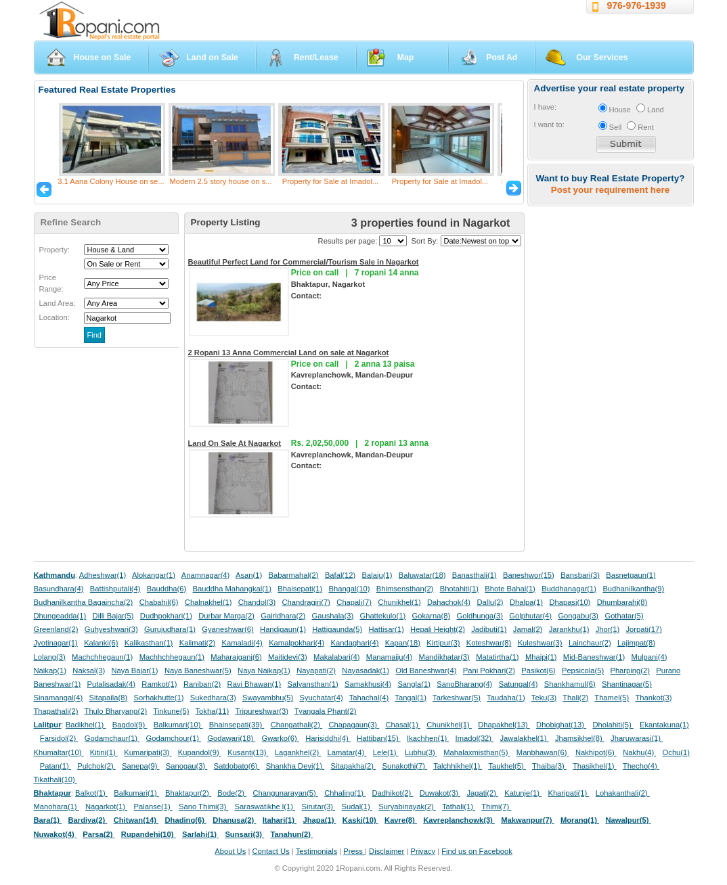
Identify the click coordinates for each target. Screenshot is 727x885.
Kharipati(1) (568, 793)
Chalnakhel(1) (208, 602)
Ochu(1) (676, 752)
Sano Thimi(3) (203, 806)
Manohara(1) (56, 806)
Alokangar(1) (153, 575)
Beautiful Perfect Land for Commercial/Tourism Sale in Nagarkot (303, 262)
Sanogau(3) (187, 766)
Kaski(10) (360, 820)
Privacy (422, 851)
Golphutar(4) (530, 616)
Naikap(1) (50, 670)
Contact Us (270, 851)
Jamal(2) (528, 629)
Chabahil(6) (159, 602)
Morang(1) (579, 820)
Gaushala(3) (333, 616)
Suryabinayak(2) (407, 806)
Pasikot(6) (538, 670)
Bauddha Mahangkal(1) (232, 589)
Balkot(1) (91, 793)
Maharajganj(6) (236, 657)
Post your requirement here (610, 190)
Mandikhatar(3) (444, 657)
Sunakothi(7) (404, 766)
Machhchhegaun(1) (171, 657)
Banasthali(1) (474, 575)
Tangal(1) (410, 698)
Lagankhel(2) (298, 752)
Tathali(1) (458, 806)
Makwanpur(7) (527, 820)
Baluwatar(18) (422, 575)
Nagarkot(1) (106, 806)
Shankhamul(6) (570, 684)
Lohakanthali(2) (623, 793)
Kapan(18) (402, 643)
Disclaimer (386, 851)
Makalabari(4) (336, 657)
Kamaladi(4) (241, 643)
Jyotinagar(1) (56, 643)
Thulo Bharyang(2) (116, 711)
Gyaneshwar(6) (227, 629)
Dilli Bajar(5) (113, 616)
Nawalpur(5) (628, 820)
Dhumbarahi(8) (622, 602)
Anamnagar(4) (205, 575)
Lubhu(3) (421, 752)
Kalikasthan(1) (149, 643)
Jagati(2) (482, 793)
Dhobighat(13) (561, 725)
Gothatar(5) (623, 616)
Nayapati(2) (316, 670)
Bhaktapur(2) (188, 793)
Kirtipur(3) (443, 643)
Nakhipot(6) (596, 752)
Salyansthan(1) (312, 684)
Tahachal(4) (369, 698)
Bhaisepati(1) (300, 589)
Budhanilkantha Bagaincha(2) (83, 602)
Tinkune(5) (171, 711)
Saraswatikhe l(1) (265, 806)
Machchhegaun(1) (102, 657)
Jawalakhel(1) (524, 738)
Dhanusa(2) (234, 820)
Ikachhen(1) (428, 738)
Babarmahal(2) (294, 575)
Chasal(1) (402, 725)
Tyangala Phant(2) (325, 711)
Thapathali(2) (56, 711)
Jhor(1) (607, 629)
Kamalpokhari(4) (296, 643)
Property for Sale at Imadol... (330, 181)
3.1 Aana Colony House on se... (111, 181)
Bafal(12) (340, 575)
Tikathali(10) (55, 779)
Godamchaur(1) (112, 738)
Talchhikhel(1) (457, 766)
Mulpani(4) (649, 657)
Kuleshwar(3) (540, 643)
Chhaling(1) (345, 793)
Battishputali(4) (115, 589)
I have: (545, 107)
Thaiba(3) (549, 766)
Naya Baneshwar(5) (198, 670)
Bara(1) (48, 820)
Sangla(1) (414, 684)
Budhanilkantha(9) (633, 589)
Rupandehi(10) (148, 834)
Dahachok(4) (448, 602)
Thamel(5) (611, 698)
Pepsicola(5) (583, 670)
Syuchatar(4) (321, 698)
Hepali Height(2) (437, 629)
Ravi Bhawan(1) (254, 684)
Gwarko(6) (280, 738)
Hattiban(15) (379, 738)
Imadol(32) (475, 738)
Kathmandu (55, 575)
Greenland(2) (56, 629)
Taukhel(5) (506, 766)
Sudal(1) (357, 806)
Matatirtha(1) (497, 657)
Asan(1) (249, 575)
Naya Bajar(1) (135, 670)
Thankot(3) (653, 698)
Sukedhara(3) (213, 698)
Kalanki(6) (101, 643)
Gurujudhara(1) (170, 629)
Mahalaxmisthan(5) (476, 752)
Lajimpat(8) (636, 643)
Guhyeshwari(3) (111, 629)
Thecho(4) (641, 766)
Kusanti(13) (247, 752)
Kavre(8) (400, 820)
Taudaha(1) (506, 698)
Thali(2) (575, 698)
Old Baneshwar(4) (425, 670)
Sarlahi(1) (200, 834)
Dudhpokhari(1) (166, 616)
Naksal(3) (88, 670)
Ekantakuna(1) (664, 725)
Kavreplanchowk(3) (459, 820)
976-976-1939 (636, 5)
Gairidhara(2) (283, 616)
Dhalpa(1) (526, 602)
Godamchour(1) (173, 738)
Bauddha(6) (166, 589)
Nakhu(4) (639, 752)
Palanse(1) (153, 806)
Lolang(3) (50, 657)
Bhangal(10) (349, 589)
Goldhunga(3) (480, 616)
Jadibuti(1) (488, 629)
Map (405, 57)
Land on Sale (212, 57)
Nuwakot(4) (55, 834)
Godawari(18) (231, 738)
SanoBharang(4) (464, 684)
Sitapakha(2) (353, 766)
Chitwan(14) (136, 820)
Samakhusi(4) (368, 684)
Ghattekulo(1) (382, 616)
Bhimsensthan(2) (405, 589)
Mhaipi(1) (541, 657)
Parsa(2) (98, 834)
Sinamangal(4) (58, 698)
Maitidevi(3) (287, 657)
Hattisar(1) (386, 629)
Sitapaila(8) (108, 698)
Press (354, 851)
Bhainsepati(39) (236, 725)
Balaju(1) (377, 575)
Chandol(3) (257, 602)
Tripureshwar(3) (261, 711)
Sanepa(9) (140, 766)
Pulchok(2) (96, 766)
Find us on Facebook (476, 851)
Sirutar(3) (318, 806)
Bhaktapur (52, 793)
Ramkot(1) (159, 684)
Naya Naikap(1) (264, 670)
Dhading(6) (186, 820)
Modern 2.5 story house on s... (220, 181)
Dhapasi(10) (569, 602)
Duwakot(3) (440, 793)
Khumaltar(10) (59, 752)
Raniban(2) (202, 684)
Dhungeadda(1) (60, 616)
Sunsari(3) (244, 834)
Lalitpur (48, 725)
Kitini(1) (104, 752)
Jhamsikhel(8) (579, 738)
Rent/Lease (316, 57)
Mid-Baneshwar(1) (594, 657)
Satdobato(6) (237, 766)
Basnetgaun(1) (630, 575)
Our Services (601, 57)
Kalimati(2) (197, 643)
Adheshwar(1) (103, 575)
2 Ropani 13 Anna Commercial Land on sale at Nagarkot (288, 352)
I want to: (549, 124)
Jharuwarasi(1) (637, 738)
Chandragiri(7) (306, 602)
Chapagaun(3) (353, 725)
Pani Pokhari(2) (489, 670)
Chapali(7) (354, 602)
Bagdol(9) (130, 725)
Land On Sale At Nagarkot (235, 443)
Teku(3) (543, 698)
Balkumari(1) (136, 793)
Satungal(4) (518, 684)
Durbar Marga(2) (226, 616)
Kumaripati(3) (147, 752)
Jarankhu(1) (569, 629)
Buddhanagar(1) (569, 589)
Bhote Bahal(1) (510, 589)
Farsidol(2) (59, 738)
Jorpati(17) (643, 629)
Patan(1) (55, 766)
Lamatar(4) (347, 752)
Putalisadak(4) (111, 684)
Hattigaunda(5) (337, 629)
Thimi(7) (496, 806)
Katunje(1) (523, 793)
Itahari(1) (279, 820)
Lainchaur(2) (590, 643)
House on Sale (102, 57)
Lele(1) (386, 752)
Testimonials (317, 851)
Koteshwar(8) (489, 643)
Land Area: (57, 303)
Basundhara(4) (59, 589)
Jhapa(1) (319, 820)
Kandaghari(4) (355, 643)
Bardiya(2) (88, 820)
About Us (230, 851)
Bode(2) (231, 793)
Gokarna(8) (431, 616)
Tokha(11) (212, 711)
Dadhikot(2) (392, 793)
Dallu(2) (490, 602)
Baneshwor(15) (528, 575)
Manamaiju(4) (389, 657)
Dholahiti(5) (612, 725)
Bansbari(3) (580, 575)
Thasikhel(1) (595, 766)
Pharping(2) (629, 670)
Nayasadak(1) (365, 670)
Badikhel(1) (86, 725)
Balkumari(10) (178, 725)
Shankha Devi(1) (295, 766)
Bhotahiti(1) (459, 589)
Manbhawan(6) (542, 752)
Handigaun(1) (283, 629)
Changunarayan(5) (284, 793)
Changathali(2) (297, 725)
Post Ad (501, 57)
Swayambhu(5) (267, 698)
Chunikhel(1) (399, 602)
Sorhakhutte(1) (159, 698)
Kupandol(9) (199, 752)
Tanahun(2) (292, 834)
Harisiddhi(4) (328, 738)
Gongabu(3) (578, 616)
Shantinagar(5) (627, 684)
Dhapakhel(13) (504, 725)
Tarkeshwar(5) (457, 698)
